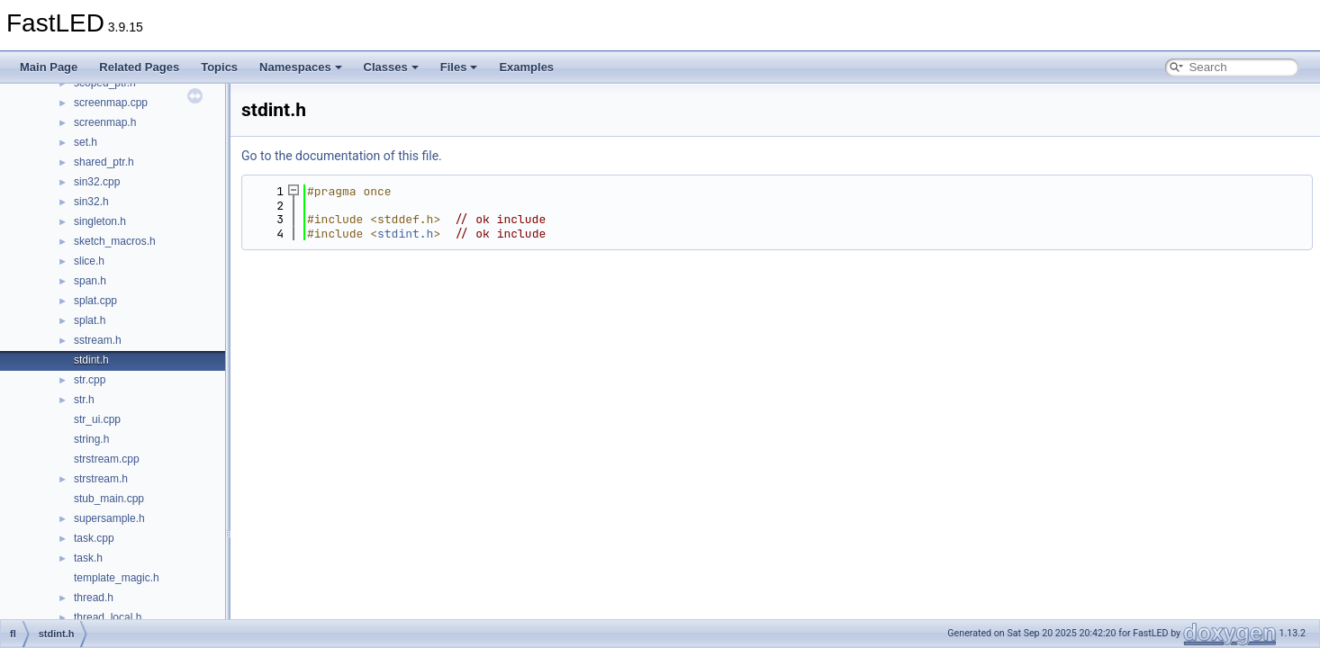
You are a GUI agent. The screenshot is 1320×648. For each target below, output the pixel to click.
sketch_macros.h (115, 241)
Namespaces (300, 67)
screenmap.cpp (111, 102)
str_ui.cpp (97, 419)
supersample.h (109, 518)
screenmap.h (105, 122)
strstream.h (101, 478)
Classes (391, 67)
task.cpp (94, 538)
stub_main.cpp (109, 498)
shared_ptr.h (104, 162)
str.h (84, 399)
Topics (219, 67)
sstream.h (98, 340)
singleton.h (100, 221)
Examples (526, 67)
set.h (85, 142)
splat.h (89, 320)
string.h (91, 439)
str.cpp (89, 380)
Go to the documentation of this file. (341, 155)
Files (459, 67)
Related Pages (139, 67)
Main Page (48, 67)
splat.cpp (95, 300)
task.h (88, 558)
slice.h (89, 261)
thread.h (93, 597)
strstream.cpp (107, 459)
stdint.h (91, 360)
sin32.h (91, 201)
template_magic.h (116, 578)
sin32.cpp (97, 182)
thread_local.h (107, 617)
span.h (90, 280)
